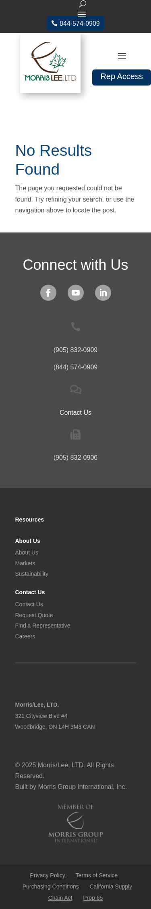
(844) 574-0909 (75, 367)
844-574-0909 (80, 23)
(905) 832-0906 (75, 457)
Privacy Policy (48, 875)
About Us (27, 541)
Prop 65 (93, 898)
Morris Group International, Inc (81, 786)
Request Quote (34, 615)
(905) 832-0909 (75, 349)
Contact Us (30, 592)
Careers (25, 636)
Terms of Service (97, 875)
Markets (25, 563)
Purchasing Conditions (51, 886)
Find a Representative (42, 625)
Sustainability (32, 574)
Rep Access (121, 76)
